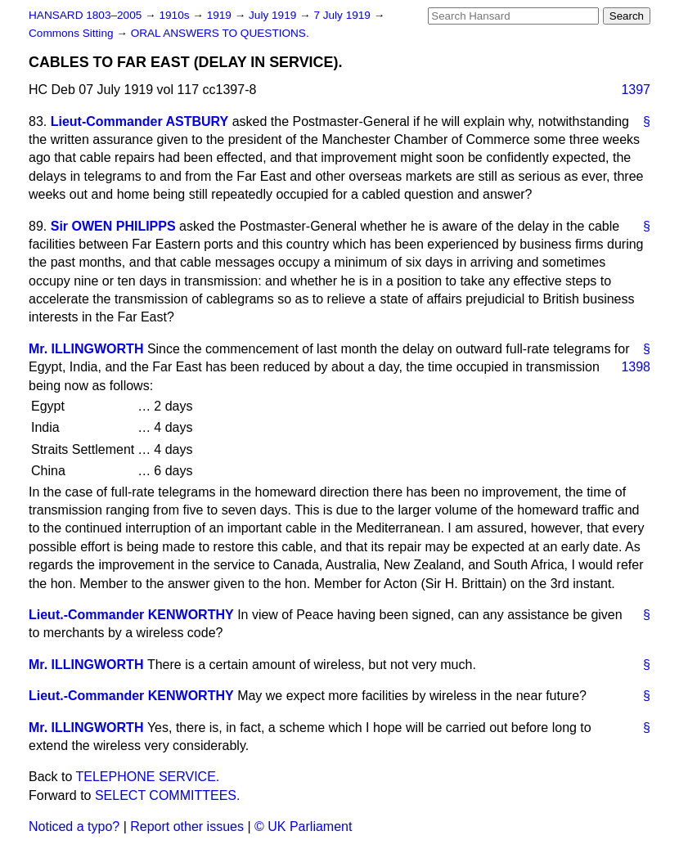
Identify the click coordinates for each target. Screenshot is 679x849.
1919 (221, 15)
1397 (635, 90)
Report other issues (187, 826)
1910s (175, 15)
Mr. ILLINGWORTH (86, 349)
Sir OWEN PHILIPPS (113, 226)
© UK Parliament (303, 826)
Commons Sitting (72, 33)
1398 (635, 367)
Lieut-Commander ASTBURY (140, 121)
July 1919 (274, 15)
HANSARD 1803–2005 (85, 15)
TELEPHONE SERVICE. (148, 777)
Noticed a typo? (74, 826)
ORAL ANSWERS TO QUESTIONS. (220, 33)
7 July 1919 (343, 15)
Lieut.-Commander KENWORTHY (131, 615)
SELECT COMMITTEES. (168, 795)
